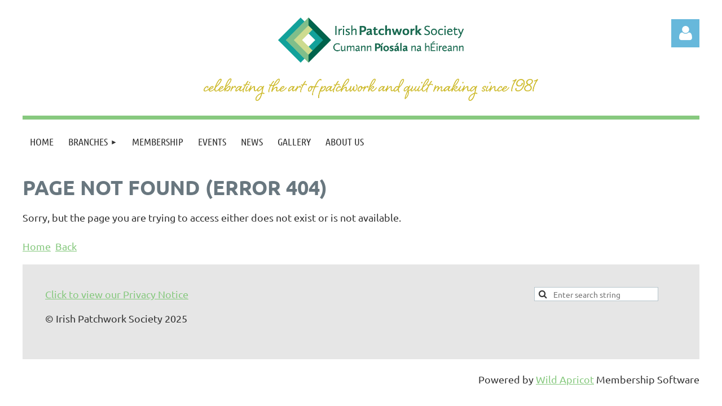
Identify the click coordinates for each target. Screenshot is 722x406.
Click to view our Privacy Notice (116, 294)
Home (37, 246)
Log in (685, 33)
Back (66, 246)
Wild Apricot (565, 379)
